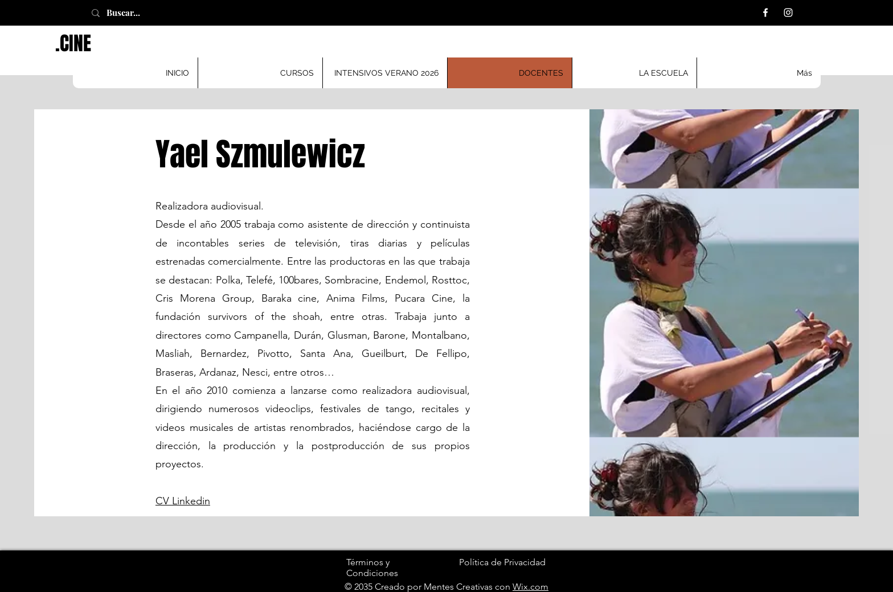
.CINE (73, 43)
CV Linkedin (182, 501)
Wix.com (530, 586)
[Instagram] (788, 12)
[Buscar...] (136, 13)
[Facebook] (765, 12)
